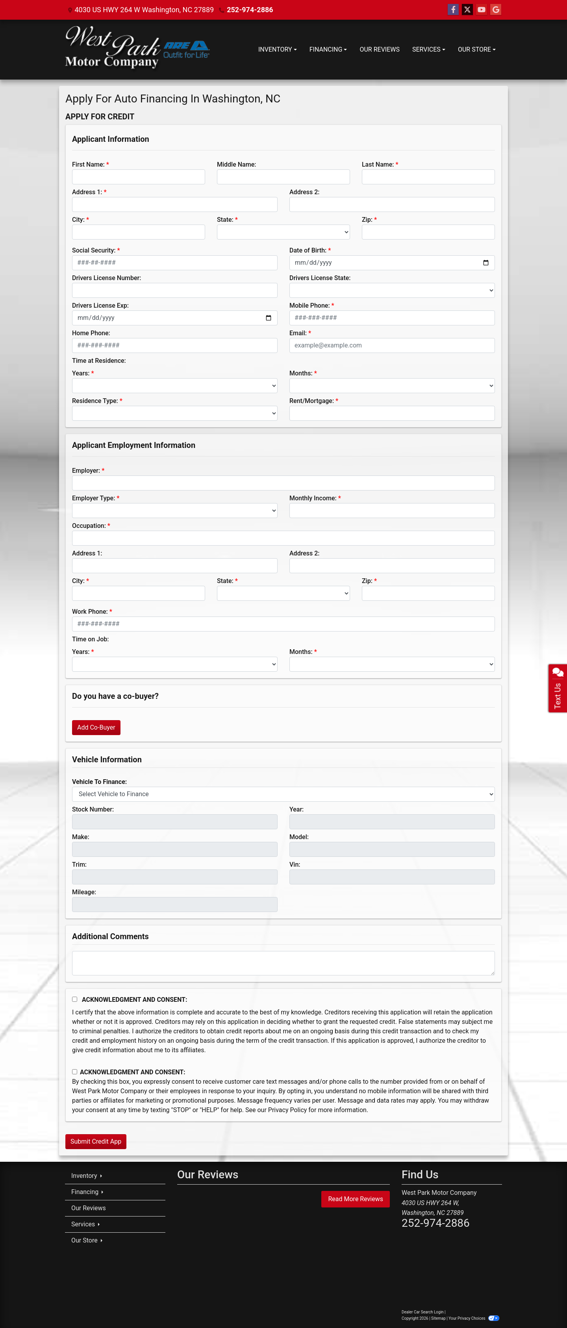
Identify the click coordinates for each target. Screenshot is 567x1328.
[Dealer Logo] (137, 49)
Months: (301, 373)
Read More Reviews (355, 1199)
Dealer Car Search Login (423, 1312)
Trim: (79, 864)
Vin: (294, 864)
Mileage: (84, 892)
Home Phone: (91, 333)
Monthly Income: (313, 498)
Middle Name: (236, 164)
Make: (80, 837)
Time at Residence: (99, 360)
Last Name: (378, 164)
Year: (296, 809)
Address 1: (87, 192)
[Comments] (283, 963)
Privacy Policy (287, 1110)
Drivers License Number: (106, 278)
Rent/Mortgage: (311, 401)
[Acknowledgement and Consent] (74, 999)
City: (78, 219)
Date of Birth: (307, 250)
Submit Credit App (95, 1141)
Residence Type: (95, 401)
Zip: (367, 219)
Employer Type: (93, 498)
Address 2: (304, 192)
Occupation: (89, 525)
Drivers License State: (320, 278)
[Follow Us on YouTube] (481, 10)
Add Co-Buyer (96, 727)
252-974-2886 (250, 10)
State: (225, 219)
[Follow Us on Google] (495, 10)
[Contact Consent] (74, 1071)
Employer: (86, 470)
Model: (299, 837)
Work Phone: (90, 611)
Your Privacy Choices (473, 1318)
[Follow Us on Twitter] (467, 10)
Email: (298, 333)
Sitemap (438, 1318)
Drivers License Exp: (100, 305)
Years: (81, 373)
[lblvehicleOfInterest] (283, 794)
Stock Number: (93, 809)
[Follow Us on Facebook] (453, 10)
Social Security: (94, 250)
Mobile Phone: (309, 305)
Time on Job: (90, 639)
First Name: (88, 164)
